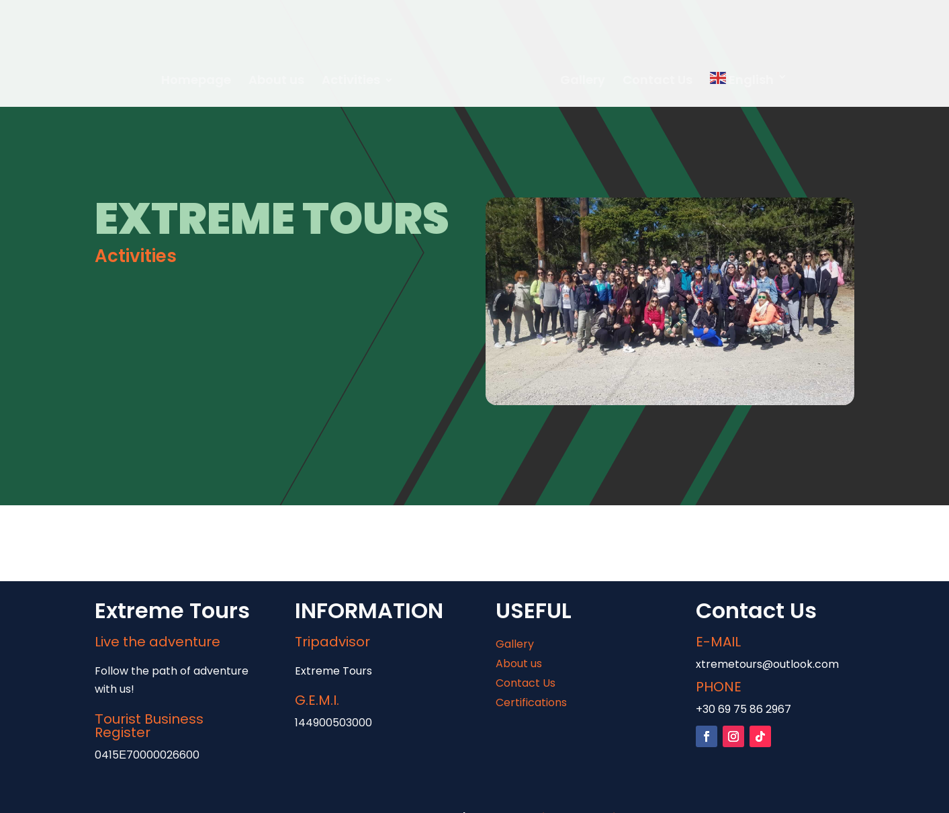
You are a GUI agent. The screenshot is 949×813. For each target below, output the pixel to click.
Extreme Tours (333, 671)
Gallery (582, 81)
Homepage (196, 81)
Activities (351, 81)
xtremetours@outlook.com (767, 664)
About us (276, 81)
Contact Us (657, 81)
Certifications (531, 702)
